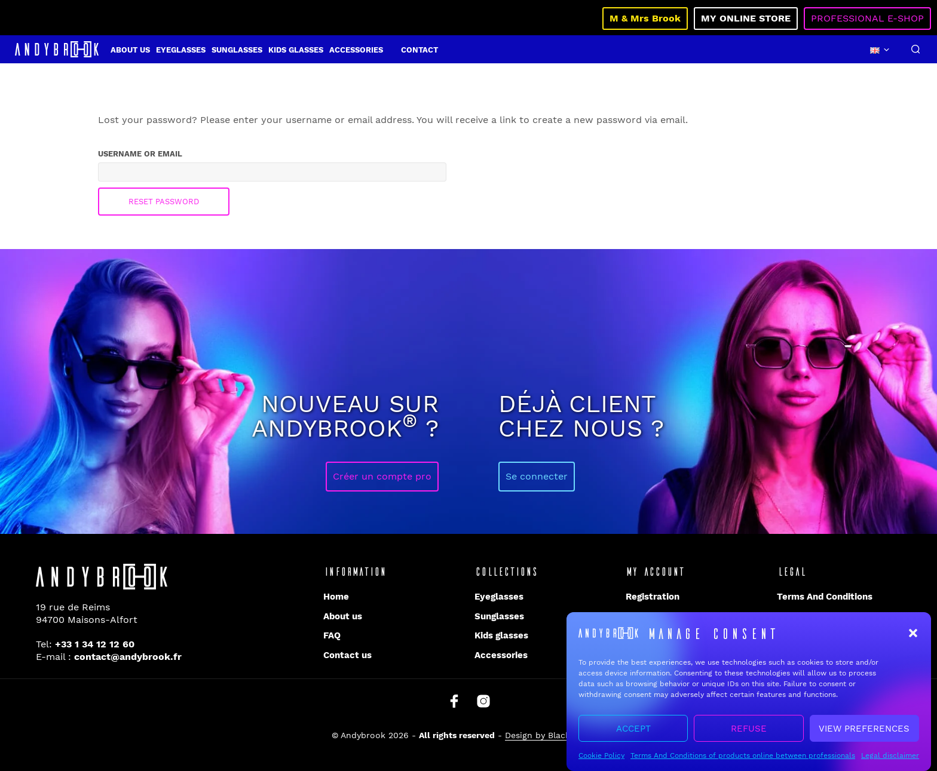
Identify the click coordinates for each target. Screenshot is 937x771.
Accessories (356, 49)
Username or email (163, 152)
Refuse (749, 732)
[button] (913, 637)
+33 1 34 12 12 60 (94, 644)
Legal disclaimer (890, 759)
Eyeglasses (181, 49)
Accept (633, 732)
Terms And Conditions (824, 596)
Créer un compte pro (382, 476)
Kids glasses (295, 49)
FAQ (332, 635)
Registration (652, 596)
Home (336, 596)
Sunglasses (237, 49)
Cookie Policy (601, 759)
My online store (746, 18)
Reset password (163, 201)
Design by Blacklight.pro (555, 735)
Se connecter (537, 476)
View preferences (864, 732)
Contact (419, 49)
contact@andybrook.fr (128, 656)
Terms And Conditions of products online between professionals (742, 759)
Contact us (347, 655)
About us (130, 49)
